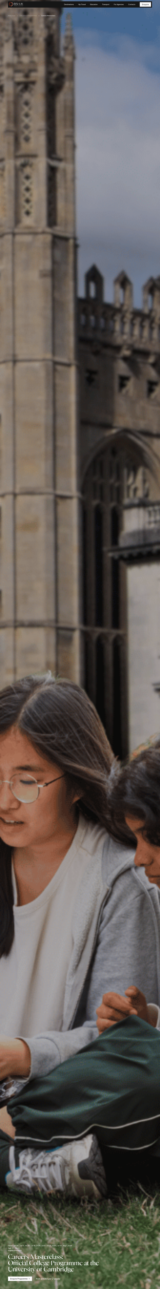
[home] (16, 4)
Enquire (145, 4)
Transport (105, 4)
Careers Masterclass (48, 15)
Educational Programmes (28, 15)
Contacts (131, 4)
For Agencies (119, 4)
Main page (11, 15)
